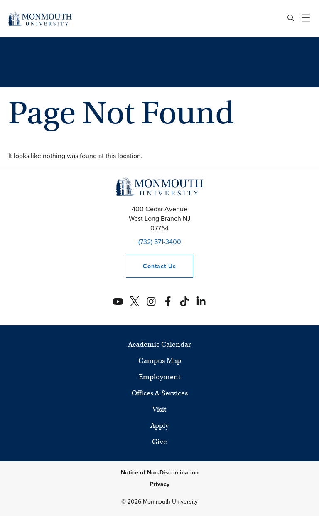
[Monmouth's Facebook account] (168, 301)
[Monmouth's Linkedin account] (201, 301)
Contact (151, 266)
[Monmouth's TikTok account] (184, 301)
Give (159, 441)
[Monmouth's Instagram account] (151, 301)
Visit (159, 409)
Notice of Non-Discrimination (160, 472)
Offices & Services (160, 393)
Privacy (159, 484)
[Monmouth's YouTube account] (118, 301)
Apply (159, 425)
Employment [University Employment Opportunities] (160, 377)
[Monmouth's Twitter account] (135, 301)
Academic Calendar (159, 344)
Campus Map (159, 360)
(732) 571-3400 (159, 242)
